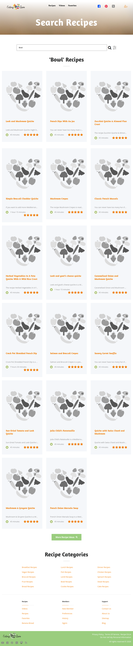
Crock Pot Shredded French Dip (21, 352)
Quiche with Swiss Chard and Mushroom (110, 431)
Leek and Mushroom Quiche (20, 121)
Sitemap (105, 617)
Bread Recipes (28, 585)
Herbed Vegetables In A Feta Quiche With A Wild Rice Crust (21, 277)
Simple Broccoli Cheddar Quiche (22, 198)
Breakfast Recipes (29, 566)
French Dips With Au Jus (62, 121)
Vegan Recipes (28, 571)
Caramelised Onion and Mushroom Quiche (106, 277)
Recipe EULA (126, 633)
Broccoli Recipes (29, 575)
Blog (104, 622)
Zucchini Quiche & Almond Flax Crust (111, 122)
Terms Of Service (112, 633)
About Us (106, 612)
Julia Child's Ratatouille (62, 429)
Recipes (52, 5)
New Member (68, 607)
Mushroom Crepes (59, 198)
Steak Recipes (103, 580)
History (65, 617)
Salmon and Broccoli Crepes (64, 352)
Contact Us (106, 607)
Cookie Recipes (67, 585)
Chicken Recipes (104, 571)
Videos (62, 5)
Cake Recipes (102, 585)
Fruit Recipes (27, 580)
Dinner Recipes (103, 566)
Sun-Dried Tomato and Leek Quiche (20, 431)
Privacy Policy (98, 633)
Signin (64, 622)
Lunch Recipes (67, 566)
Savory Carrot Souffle (106, 352)
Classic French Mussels (106, 198)
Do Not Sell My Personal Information (115, 636)
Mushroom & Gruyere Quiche (20, 506)
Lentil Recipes (66, 575)
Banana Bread (28, 622)
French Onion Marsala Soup (64, 506)
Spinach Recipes (104, 575)
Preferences (67, 612)
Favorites (72, 5)
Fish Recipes (66, 571)
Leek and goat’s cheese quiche (65, 275)
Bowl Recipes (66, 580)
